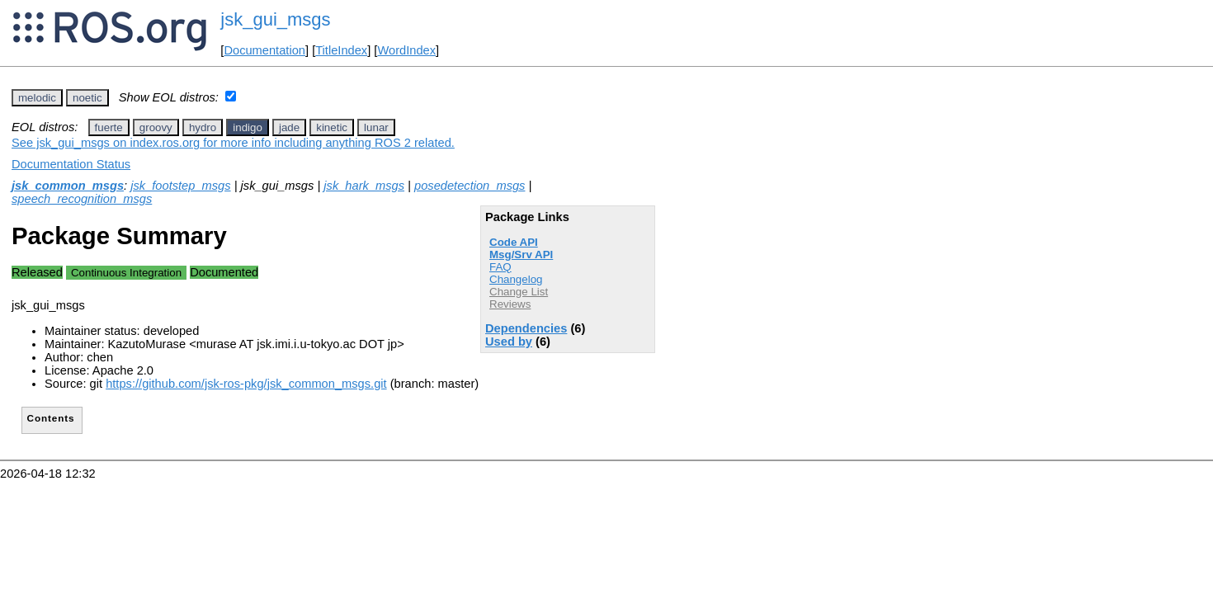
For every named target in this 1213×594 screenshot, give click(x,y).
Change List (518, 291)
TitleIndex (341, 50)
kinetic (331, 127)
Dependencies (526, 328)
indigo (247, 127)
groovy (155, 127)
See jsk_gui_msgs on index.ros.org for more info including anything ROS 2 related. (233, 142)
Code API (513, 242)
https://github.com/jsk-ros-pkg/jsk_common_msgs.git (246, 383)
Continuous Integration (126, 272)
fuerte (109, 127)
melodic (37, 98)
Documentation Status (71, 164)
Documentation (264, 50)
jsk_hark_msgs (363, 185)
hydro (202, 127)
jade (289, 127)
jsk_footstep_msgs (180, 185)
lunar (376, 127)
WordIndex (406, 50)
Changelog (515, 279)
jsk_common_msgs (68, 185)
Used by (508, 341)
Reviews (510, 304)
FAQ (500, 267)
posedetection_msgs (469, 185)
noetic (87, 98)
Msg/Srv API (521, 254)
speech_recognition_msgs (82, 198)
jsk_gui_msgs (275, 19)
